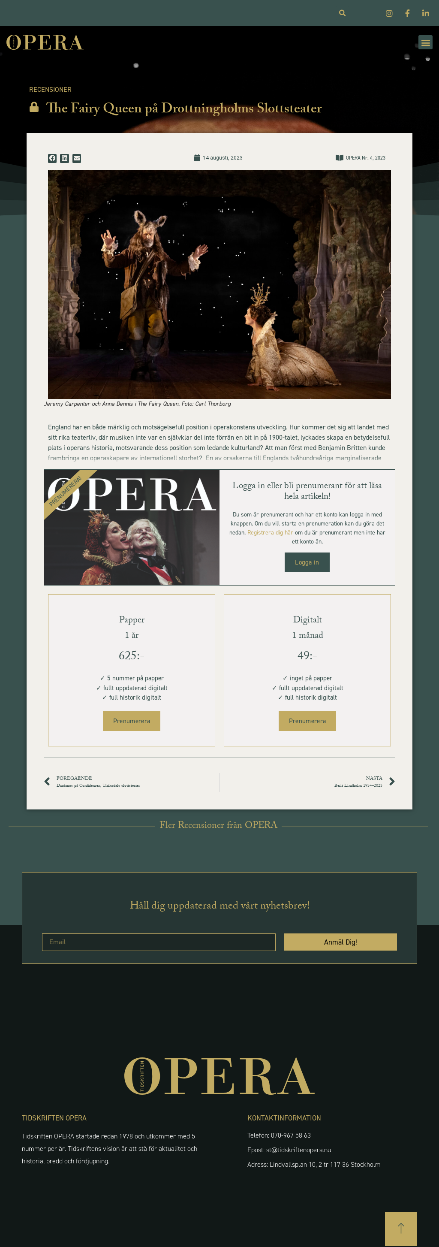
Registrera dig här (270, 532)
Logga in (307, 562)
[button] (425, 42)
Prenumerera (131, 721)
